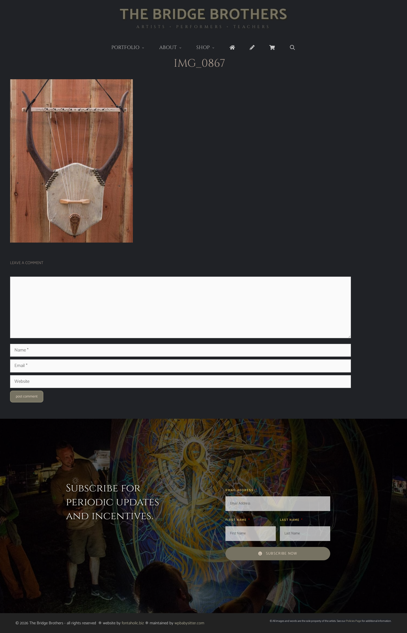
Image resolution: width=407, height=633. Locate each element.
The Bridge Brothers (203, 14)
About (174, 48)
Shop (209, 48)
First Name (236, 520)
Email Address (240, 490)
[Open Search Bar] (292, 47)
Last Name (290, 520)
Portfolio (131, 48)
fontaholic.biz (133, 623)
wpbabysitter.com (189, 623)
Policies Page (353, 621)
